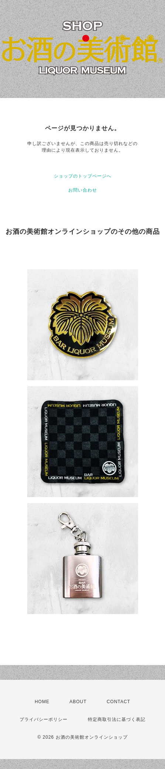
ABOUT (77, 701)
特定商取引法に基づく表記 (116, 719)
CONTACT (118, 701)
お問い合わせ (82, 190)
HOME (42, 701)
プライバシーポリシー (44, 719)
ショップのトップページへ (82, 176)
